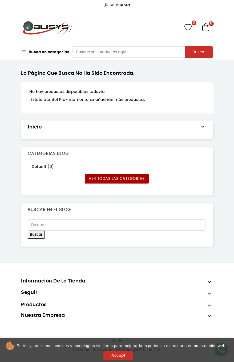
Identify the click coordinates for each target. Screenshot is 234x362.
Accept (118, 355)
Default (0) (43, 167)
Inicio (35, 127)
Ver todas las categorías (117, 179)
